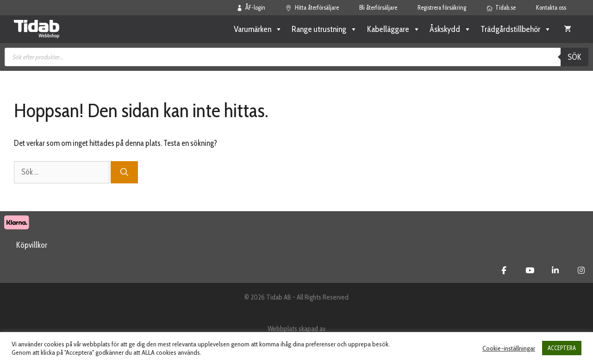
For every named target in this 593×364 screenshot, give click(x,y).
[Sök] (124, 172)
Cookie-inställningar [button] (508, 348)
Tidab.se (501, 7)
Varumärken (258, 29)
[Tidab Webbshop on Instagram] (581, 270)
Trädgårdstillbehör (516, 29)
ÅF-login (251, 7)
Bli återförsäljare (378, 7)
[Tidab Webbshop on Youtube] (530, 270)
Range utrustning (324, 29)
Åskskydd (450, 29)
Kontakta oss (551, 7)
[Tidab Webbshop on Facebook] (504, 270)
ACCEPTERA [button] (562, 347)
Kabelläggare (393, 29)
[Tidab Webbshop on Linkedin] (555, 270)
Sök (574, 57)
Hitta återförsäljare (312, 7)
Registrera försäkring (442, 7)
